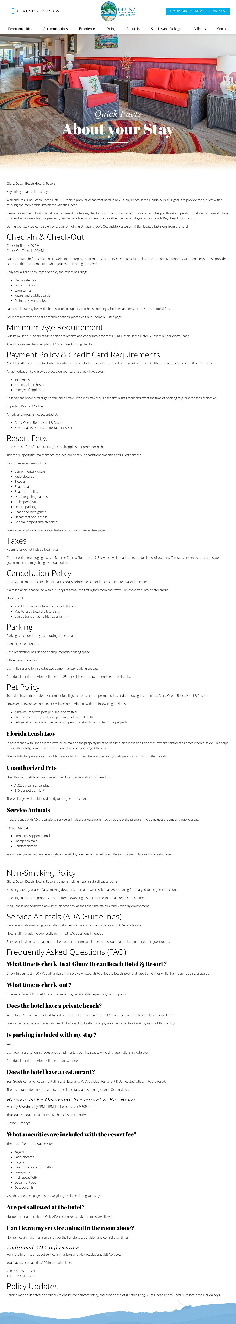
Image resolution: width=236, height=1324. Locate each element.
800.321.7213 (25, 11)
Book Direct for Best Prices (197, 11)
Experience (87, 29)
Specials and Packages (166, 29)
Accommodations (55, 29)
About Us (133, 29)
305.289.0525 (49, 11)
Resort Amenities (20, 29)
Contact (222, 29)
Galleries (199, 29)
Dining (110, 29)
